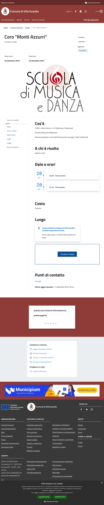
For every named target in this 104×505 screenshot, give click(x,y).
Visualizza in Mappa (67, 254)
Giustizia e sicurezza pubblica (62, 428)
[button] (52, 502)
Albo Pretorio (56, 465)
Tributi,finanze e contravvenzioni (63, 432)
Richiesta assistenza (34, 472)
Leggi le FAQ (31, 469)
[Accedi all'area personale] (92, 2)
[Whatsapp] (82, 11)
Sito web (38, 281)
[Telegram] (77, 11)
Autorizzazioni (57, 443)
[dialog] (52, 493)
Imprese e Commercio (34, 436)
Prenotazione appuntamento (37, 461)
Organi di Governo (7, 425)
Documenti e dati (7, 447)
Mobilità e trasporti (33, 451)
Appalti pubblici (32, 439)
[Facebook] (72, 11)
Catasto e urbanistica (34, 443)
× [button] (101, 483)
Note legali (56, 472)
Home (6, 27)
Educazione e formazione (61, 425)
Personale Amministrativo (10, 443)
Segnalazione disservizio (35, 465)
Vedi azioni (82, 41)
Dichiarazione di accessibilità (62, 476)
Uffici (3, 432)
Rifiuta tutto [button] (60, 497)
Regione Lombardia (7, 2)
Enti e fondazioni (7, 436)
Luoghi (80, 442)
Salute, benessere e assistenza (63, 439)
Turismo (29, 447)
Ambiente (55, 436)
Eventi (27, 27)
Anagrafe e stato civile (34, 425)
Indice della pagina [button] (13, 120)
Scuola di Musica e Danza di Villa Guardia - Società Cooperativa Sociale (59, 229)
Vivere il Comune (17, 27)
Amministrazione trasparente (62, 461)
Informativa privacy (59, 469)
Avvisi (80, 432)
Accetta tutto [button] (44, 497)
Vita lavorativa (32, 432)
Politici (3, 439)
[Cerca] (100, 11)
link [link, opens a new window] (71, 493)
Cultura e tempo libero (34, 428)
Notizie (80, 425)
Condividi (82, 37)
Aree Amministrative (8, 428)
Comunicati (82, 428)
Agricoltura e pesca (59, 447)
